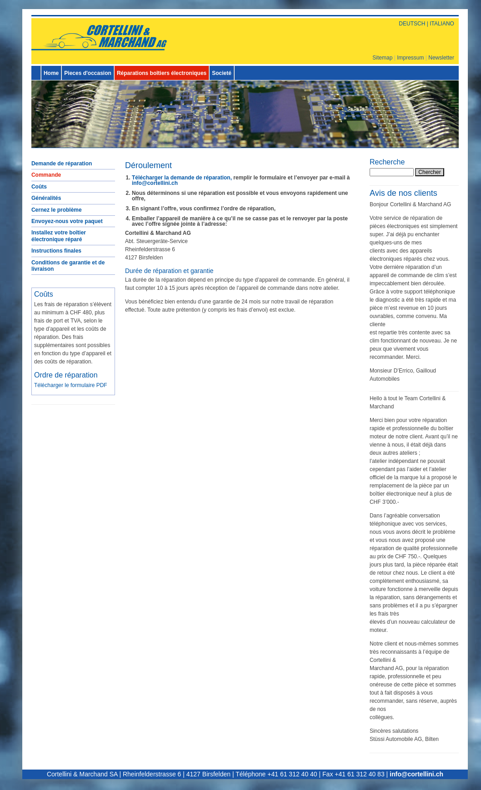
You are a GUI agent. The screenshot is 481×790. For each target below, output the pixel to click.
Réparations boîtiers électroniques (161, 73)
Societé (221, 73)
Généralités (46, 198)
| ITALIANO (439, 23)
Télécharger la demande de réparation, (182, 177)
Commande (46, 175)
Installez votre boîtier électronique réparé (58, 235)
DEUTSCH (412, 23)
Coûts (39, 187)
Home (51, 73)
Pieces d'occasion (87, 73)
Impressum (410, 58)
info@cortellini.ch (155, 183)
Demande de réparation (61, 163)
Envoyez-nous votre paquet (67, 221)
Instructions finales (56, 251)
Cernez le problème (56, 210)
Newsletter (441, 58)
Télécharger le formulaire (70, 385)
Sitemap (382, 58)
